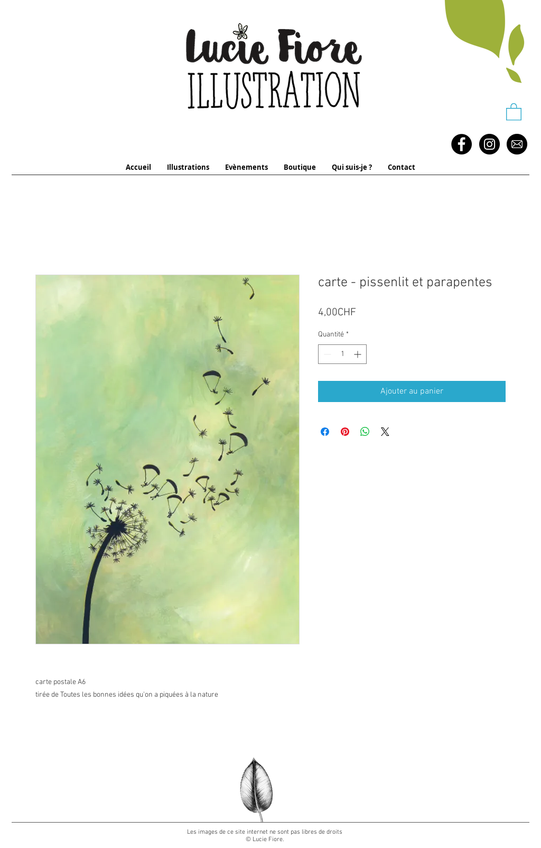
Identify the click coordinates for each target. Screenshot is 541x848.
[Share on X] (385, 431)
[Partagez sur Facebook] (325, 431)
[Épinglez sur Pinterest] (345, 431)
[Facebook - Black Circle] (461, 144)
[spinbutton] (342, 354)
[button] (513, 111)
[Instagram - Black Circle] (489, 144)
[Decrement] (326, 354)
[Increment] (358, 354)
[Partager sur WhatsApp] (365, 431)
